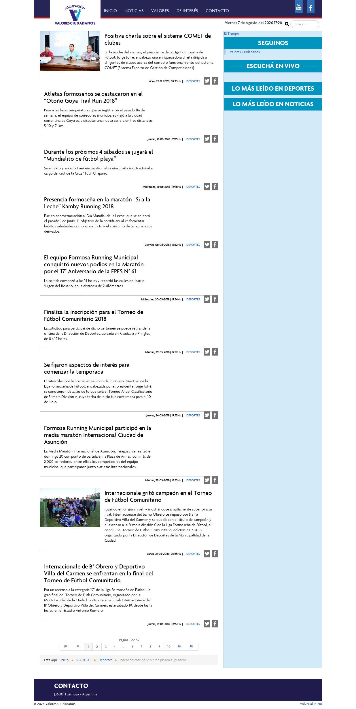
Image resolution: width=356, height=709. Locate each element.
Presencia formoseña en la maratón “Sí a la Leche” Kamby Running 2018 (97, 203)
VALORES (160, 11)
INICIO (110, 11)
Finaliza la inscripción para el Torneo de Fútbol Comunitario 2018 (93, 315)
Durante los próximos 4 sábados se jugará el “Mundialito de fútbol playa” (98, 155)
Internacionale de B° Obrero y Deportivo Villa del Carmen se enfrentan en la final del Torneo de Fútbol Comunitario (98, 573)
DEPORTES (193, 81)
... (123, 646)
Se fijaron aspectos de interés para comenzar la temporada (87, 368)
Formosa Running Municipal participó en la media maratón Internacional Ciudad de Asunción (97, 435)
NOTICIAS (134, 11)
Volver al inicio (311, 703)
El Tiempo (231, 33)
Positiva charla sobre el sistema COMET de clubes (158, 39)
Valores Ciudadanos (245, 52)
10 (169, 646)
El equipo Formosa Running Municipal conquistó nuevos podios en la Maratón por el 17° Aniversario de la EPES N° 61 (94, 264)
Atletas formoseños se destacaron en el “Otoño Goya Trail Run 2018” (93, 97)
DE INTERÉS (187, 11)
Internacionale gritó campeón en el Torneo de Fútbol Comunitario (158, 496)
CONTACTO (217, 11)
